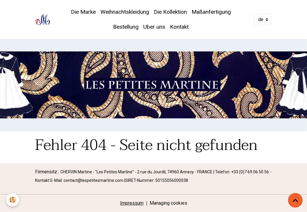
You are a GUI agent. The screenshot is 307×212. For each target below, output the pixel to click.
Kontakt (179, 26)
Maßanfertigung (211, 11)
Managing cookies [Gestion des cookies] (168, 203)
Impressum (132, 203)
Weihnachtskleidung (124, 11)
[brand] (42, 19)
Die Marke (83, 11)
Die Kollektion (170, 11)
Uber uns (154, 26)
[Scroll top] (295, 200)
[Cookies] (12, 199)
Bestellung (126, 26)
